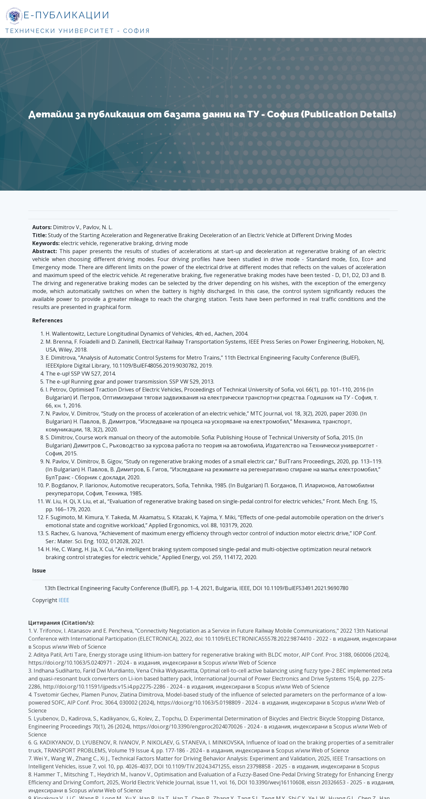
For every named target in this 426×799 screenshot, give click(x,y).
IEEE (64, 600)
